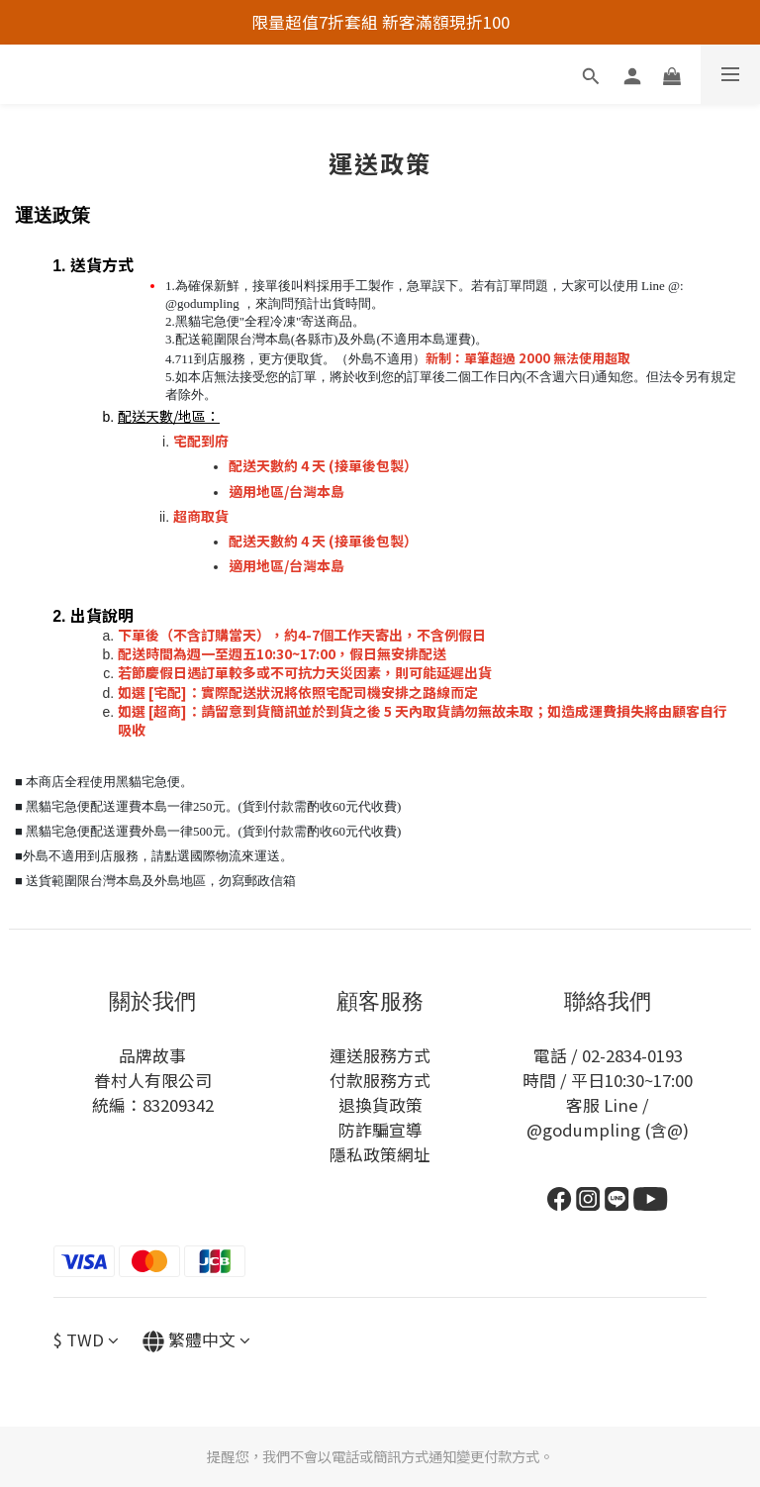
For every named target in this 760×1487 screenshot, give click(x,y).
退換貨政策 (380, 1105)
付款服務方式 (380, 1080)
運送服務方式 (380, 1055)
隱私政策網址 (380, 1154)
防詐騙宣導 (380, 1129)
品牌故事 (152, 1055)
